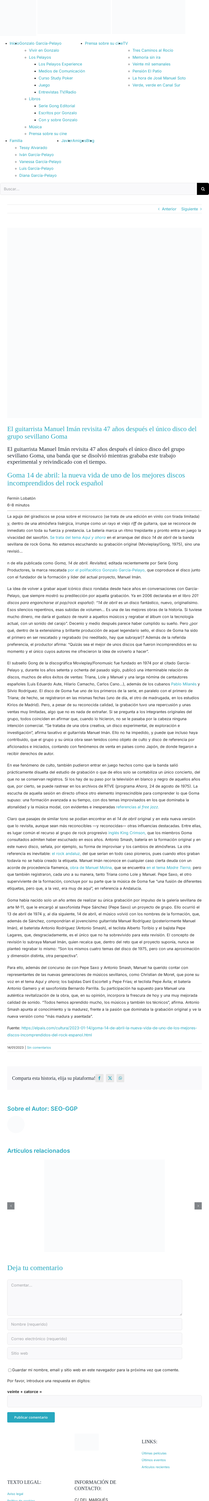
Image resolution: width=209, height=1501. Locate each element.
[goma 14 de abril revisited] (104, 323)
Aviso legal (15, 1494)
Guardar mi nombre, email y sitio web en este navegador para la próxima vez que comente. (95, 1369)
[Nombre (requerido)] (94, 1324)
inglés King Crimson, (127, 832)
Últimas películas (154, 1453)
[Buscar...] (98, 189)
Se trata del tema (78, 537)
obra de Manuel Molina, (91, 867)
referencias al (137, 806)
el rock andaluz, (66, 853)
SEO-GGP (64, 1108)
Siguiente (189, 208)
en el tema (169, 867)
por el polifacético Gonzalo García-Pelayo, (107, 570)
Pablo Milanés (183, 684)
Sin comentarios (39, 1047)
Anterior (169, 208)
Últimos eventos (154, 1460)
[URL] (94, 1353)
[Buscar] (203, 189)
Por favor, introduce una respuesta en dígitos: (49, 1380)
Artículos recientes (156, 1467)
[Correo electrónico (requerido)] (94, 1339)
